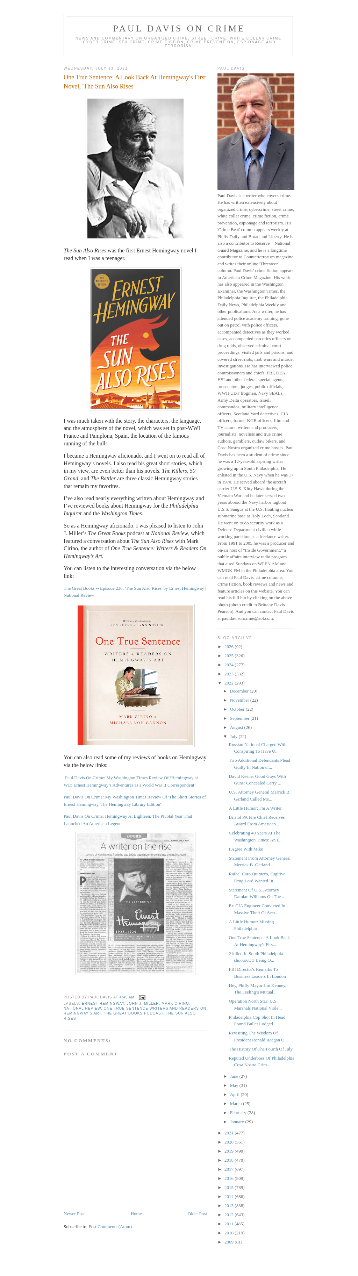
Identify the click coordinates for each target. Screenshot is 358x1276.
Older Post (197, 1213)
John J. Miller (143, 1003)
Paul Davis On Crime (179, 28)
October (238, 709)
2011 (229, 1223)
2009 (229, 1242)
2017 (229, 1169)
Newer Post (74, 1213)
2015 (229, 1187)
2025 (229, 655)
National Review (82, 1008)
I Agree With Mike (246, 849)
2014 (229, 1196)
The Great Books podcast (133, 1013)
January (237, 1121)
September (240, 718)
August (237, 727)
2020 (229, 1142)
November (240, 700)
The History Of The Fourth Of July (260, 1049)
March (236, 1103)
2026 (229, 646)
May (234, 1085)
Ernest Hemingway (103, 1003)
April (235, 1094)
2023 (229, 673)
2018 (229, 1160)
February (239, 1112)
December (240, 691)
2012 (229, 1214)
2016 (229, 1178)
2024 (229, 664)
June (234, 1076)
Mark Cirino (175, 1003)
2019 (229, 1151)
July (234, 736)
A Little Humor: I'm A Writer (255, 808)
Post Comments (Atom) (110, 1226)
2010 (229, 1232)
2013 (229, 1205)
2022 (229, 683)
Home (136, 1213)
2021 (229, 1132)
